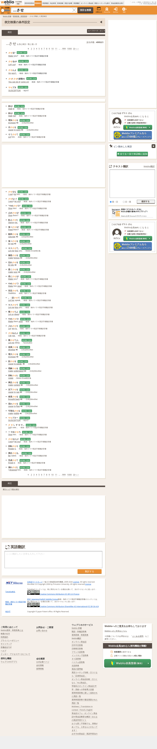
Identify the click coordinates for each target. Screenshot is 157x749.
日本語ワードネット (35, 582)
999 (64, 48)
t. (16, 73)
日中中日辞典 (77, 645)
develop (11, 350)
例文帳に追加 (22, 53)
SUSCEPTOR (14, 90)
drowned (13, 470)
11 (56, 48)
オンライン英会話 (87, 3)
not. (13, 335)
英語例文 (38, 3)
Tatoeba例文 (10, 591)
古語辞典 (75, 665)
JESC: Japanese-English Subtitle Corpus (42, 599)
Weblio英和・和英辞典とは (12, 630)
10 (52, 48)
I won (10, 201)
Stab (10, 109)
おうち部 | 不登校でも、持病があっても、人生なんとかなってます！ (85, 727)
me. (16, 222)
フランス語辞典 (78, 652)
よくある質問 (137, 636)
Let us (11, 314)
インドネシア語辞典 (80, 655)
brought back (14, 399)
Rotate (11, 449)
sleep (16, 314)
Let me (11, 251)
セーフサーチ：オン (96, 31)
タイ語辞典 (76, 658)
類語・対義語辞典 (79, 631)
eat (12, 244)
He (9, 73)
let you (17, 201)
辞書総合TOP (6, 647)
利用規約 (4, 637)
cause (10, 130)
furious (17, 258)
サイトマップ (6, 644)
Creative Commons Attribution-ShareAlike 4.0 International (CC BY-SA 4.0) (63, 606)
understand (19, 371)
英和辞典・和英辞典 (20, 16)
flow (18, 406)
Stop (10, 208)
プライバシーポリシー (10, 640)
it (14, 463)
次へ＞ (76, 48)
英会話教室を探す (117, 3)
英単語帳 (60, 3)
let (15, 194)
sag (18, 392)
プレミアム (107, 12)
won (13, 73)
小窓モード (99, 10)
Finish (10, 463)
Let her (11, 300)
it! (13, 109)
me (14, 116)
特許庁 (7, 611)
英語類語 (45, 3)
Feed (10, 229)
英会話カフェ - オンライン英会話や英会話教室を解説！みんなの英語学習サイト (84, 716)
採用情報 (40, 668)
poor (16, 272)
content (17, 385)
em (13, 328)
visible (16, 413)
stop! (19, 286)
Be (9, 456)
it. (15, 449)
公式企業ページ (42, 662)
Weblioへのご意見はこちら (116, 631)
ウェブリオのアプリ (9, 661)
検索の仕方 (5, 633)
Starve (11, 222)
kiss (16, 251)
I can (10, 194)
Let (9, 64)
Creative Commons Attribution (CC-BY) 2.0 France (53, 594)
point (18, 130)
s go (13, 64)
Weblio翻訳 (149, 166)
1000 (69, 48)
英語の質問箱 (77, 669)
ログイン (115, 12)
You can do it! (14, 82)
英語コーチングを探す (102, 3)
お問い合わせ (41, 630)
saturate (11, 237)
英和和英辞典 (29, 3)
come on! (25, 82)
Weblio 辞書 (7, 16)
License (76, 582)
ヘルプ (3, 650)
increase (12, 123)
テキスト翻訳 (120, 166)
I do (9, 335)
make (10, 258)
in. (16, 328)
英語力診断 (68, 3)
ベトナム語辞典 (78, 662)
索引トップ (7, 489)
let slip (11, 265)
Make (10, 56)
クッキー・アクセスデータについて (15, 654)
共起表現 (53, 3)
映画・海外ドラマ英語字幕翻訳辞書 (15, 603)
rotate (10, 378)
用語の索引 (15, 489)
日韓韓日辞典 (77, 648)
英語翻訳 (76, 3)
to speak (18, 364)
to (15, 130)
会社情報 (40, 665)
